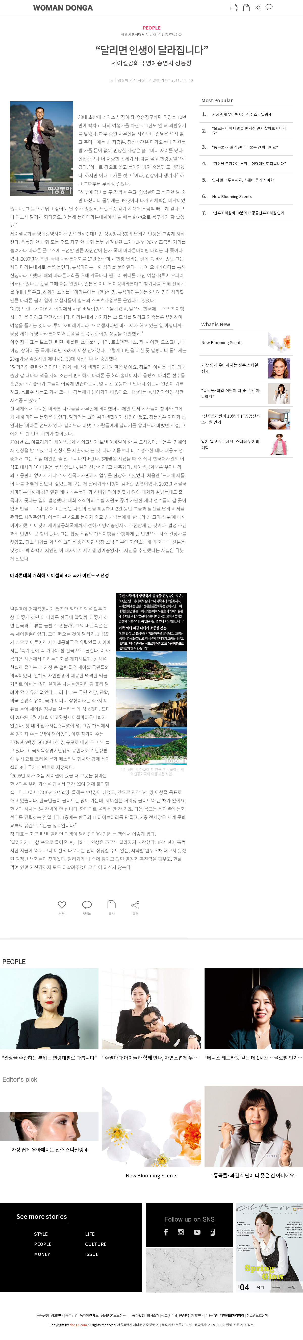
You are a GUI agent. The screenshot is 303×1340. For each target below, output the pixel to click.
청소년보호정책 (257, 1315)
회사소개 (153, 1315)
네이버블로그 (213, 1232)
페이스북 (166, 1232)
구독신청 (43, 1315)
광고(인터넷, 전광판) (175, 1315)
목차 (260, 1287)
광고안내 (57, 1315)
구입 (292, 1287)
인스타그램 (181, 1232)
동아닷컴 (138, 1315)
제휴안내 (197, 1315)
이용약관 (212, 1315)
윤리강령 (71, 1315)
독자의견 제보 (89, 1315)
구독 (276, 1287)
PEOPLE (152, 28)
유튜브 (197, 1232)
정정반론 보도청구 (113, 1315)
